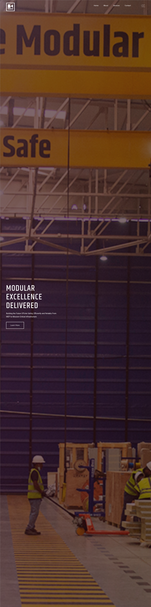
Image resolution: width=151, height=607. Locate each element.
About (106, 6)
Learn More (15, 325)
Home (96, 6)
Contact (128, 6)
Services (116, 6)
